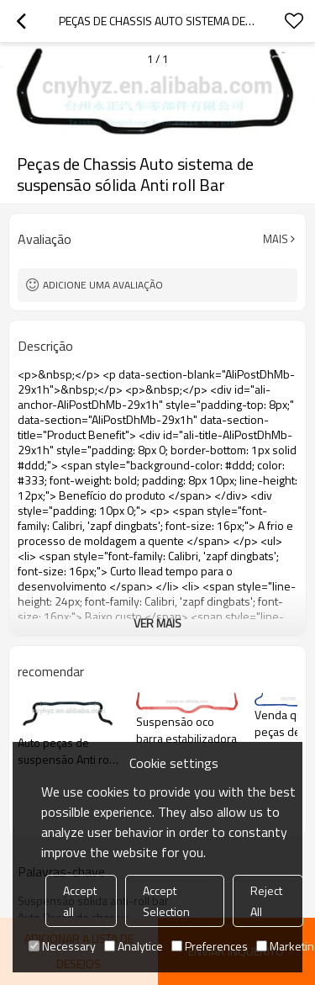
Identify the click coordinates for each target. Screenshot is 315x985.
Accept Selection (166, 901)
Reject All (266, 901)
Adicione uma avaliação (103, 285)
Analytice (133, 946)
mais (275, 238)
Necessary (62, 946)
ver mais (157, 623)
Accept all (80, 901)
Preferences (209, 946)
